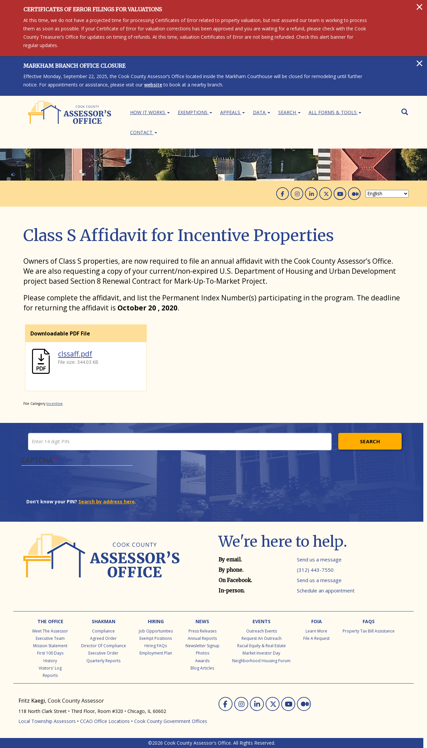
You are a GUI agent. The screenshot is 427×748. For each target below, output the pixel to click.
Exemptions (195, 112)
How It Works (150, 112)
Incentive (54, 403)
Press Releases (202, 631)
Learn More (316, 631)
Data (261, 112)
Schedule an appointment (326, 590)
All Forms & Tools (335, 112)
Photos (202, 653)
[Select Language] (387, 194)
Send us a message (319, 559)
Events (262, 621)
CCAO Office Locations (105, 721)
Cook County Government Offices (170, 721)
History (50, 661)
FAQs (369, 621)
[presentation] (77, 485)
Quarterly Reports (103, 661)
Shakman (103, 621)
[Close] (419, 6)
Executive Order (103, 653)
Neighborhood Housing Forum (261, 661)
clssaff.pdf (75, 353)
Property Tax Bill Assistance (369, 631)
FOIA (316, 621)
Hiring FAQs (155, 646)
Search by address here (106, 501)
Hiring (156, 621)
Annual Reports (202, 638)
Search (289, 112)
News (202, 621)
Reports (50, 675)
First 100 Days (50, 653)
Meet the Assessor (50, 631)
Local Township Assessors (47, 721)
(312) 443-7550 (315, 569)
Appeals (232, 112)
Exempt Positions (155, 638)
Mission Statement (50, 646)
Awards (202, 661)
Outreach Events (261, 631)
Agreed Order (103, 638)
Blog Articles (202, 668)
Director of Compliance (103, 646)
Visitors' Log (50, 668)
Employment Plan (155, 653)
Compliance (103, 631)
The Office (50, 621)
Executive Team (50, 638)
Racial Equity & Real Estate (261, 646)
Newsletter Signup (202, 646)
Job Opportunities (156, 631)
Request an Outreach (262, 638)
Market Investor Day (261, 653)
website (153, 84)
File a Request (316, 638)
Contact (143, 132)
